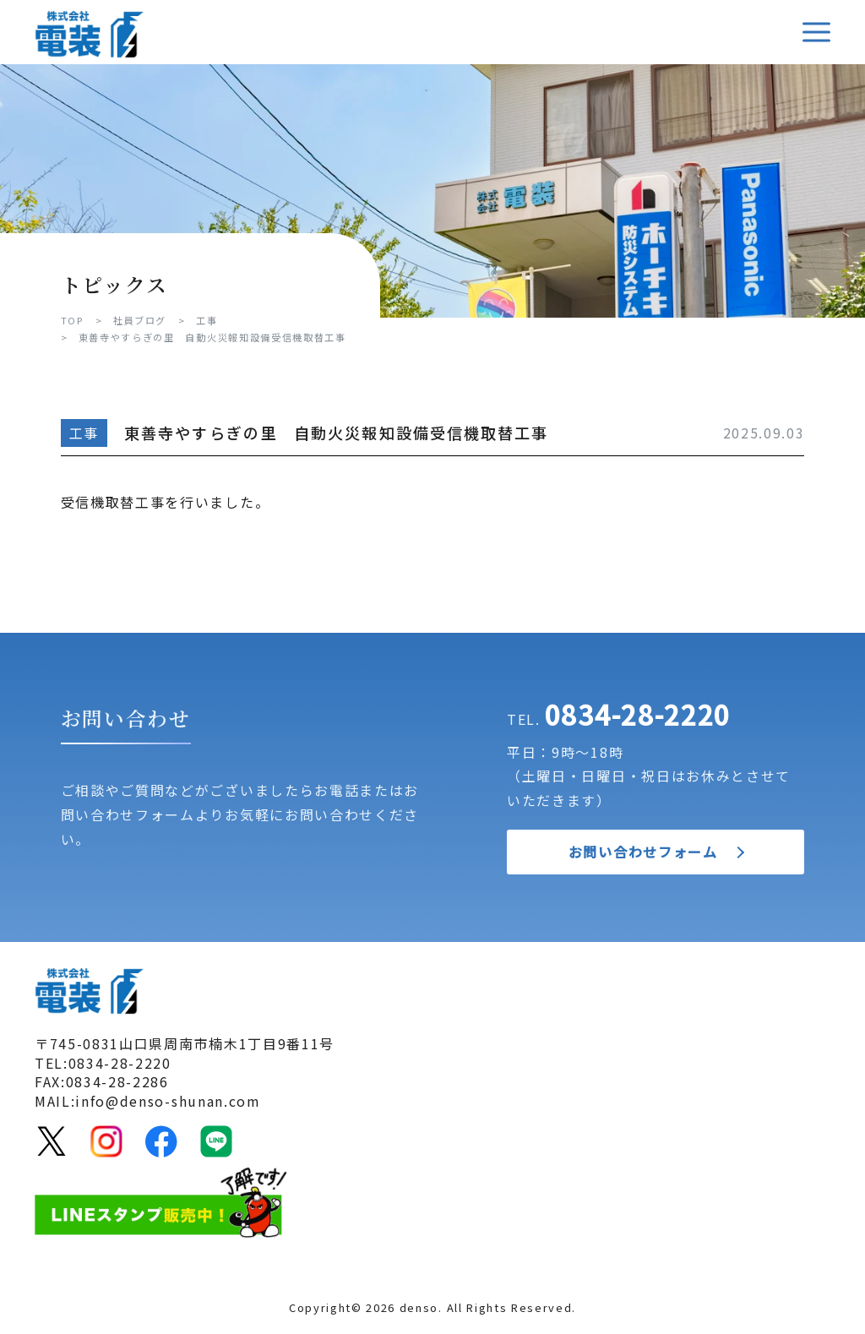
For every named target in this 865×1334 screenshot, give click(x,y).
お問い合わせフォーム (643, 851)
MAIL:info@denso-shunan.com (148, 1101)
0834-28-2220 (638, 713)
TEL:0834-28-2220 (103, 1063)
